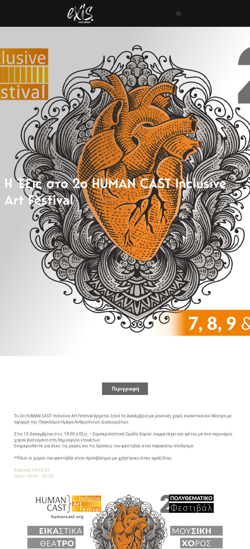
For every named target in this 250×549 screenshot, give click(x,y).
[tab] (125, 388)
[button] (178, 14)
